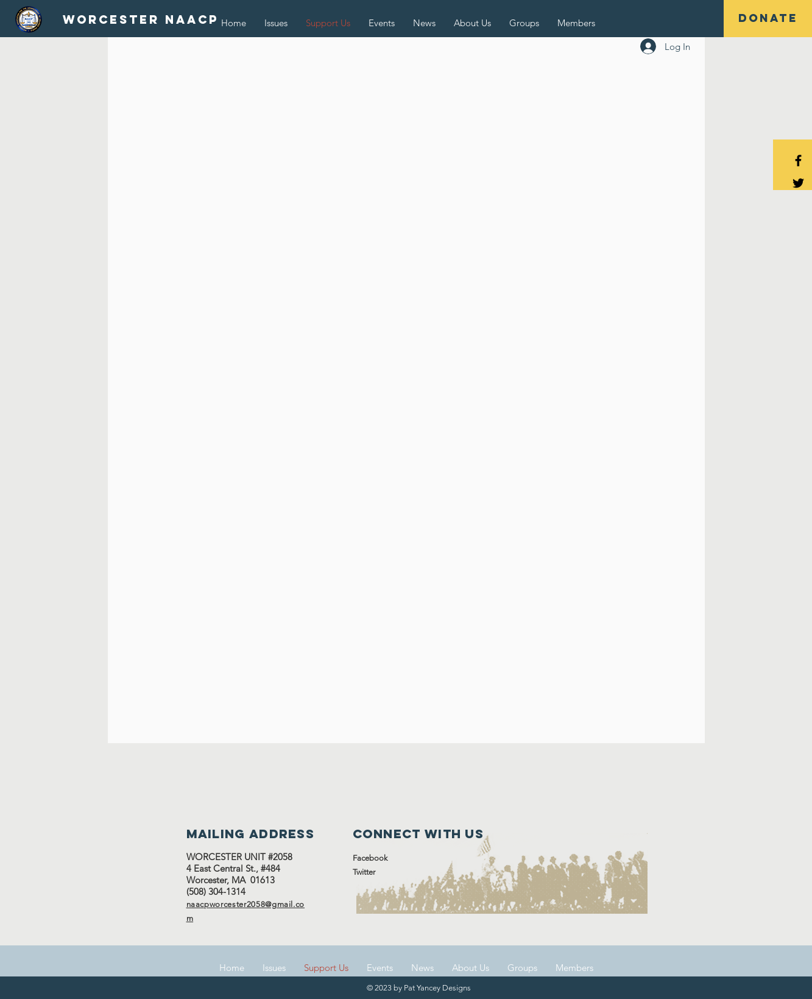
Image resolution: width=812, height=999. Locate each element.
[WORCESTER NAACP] (141, 20)
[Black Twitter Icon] (798, 183)
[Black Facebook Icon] (798, 160)
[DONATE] (768, 18)
